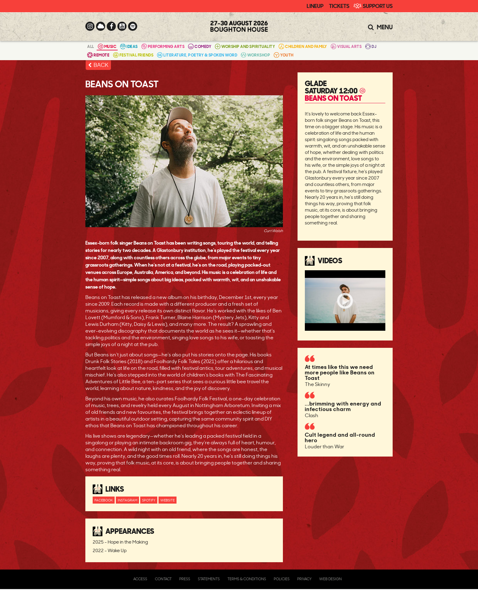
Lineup (315, 5)
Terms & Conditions (246, 578)
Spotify (148, 500)
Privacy (304, 578)
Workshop (255, 55)
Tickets (339, 5)
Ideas (129, 46)
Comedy (199, 46)
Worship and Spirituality (245, 46)
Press (184, 578)
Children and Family (303, 46)
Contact (163, 578)
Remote (98, 55)
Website (167, 500)
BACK (101, 64)
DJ (370, 46)
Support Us (378, 5)
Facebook (104, 500)
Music (107, 46)
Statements (209, 578)
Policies (282, 578)
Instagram (127, 500)
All (90, 46)
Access (140, 578)
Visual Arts (346, 46)
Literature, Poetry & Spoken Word (197, 55)
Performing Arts (163, 46)
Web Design (330, 578)
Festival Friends (133, 55)
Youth (284, 55)
